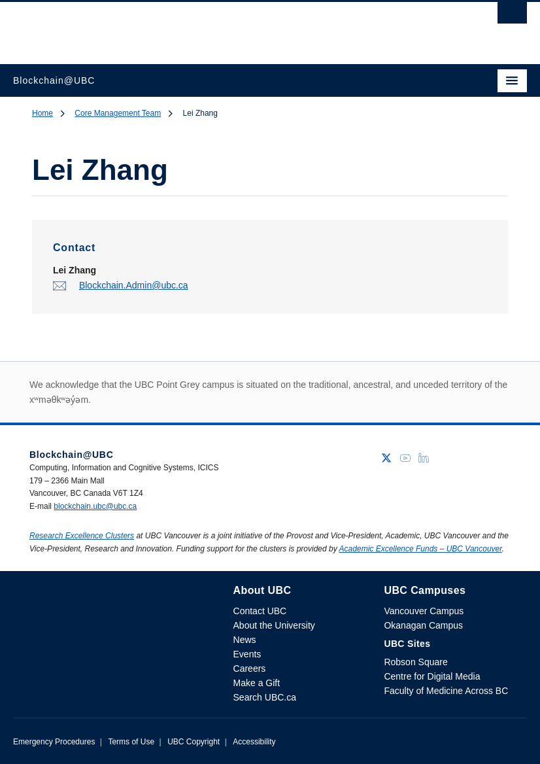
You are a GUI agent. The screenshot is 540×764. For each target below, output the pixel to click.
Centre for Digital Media (432, 676)
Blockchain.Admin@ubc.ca (133, 285)
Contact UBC (260, 611)
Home (42, 113)
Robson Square (415, 662)
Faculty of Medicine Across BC (446, 691)
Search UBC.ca (264, 697)
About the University (274, 625)
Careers (249, 668)
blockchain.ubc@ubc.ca (95, 506)
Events (247, 654)
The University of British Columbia (193, 27)
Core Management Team (118, 113)
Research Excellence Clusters (81, 535)
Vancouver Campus (424, 611)
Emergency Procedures (54, 741)
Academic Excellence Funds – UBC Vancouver (420, 548)
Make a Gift (256, 683)
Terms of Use (131, 741)
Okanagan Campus (423, 625)
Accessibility (254, 741)
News (244, 639)
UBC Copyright (193, 741)
